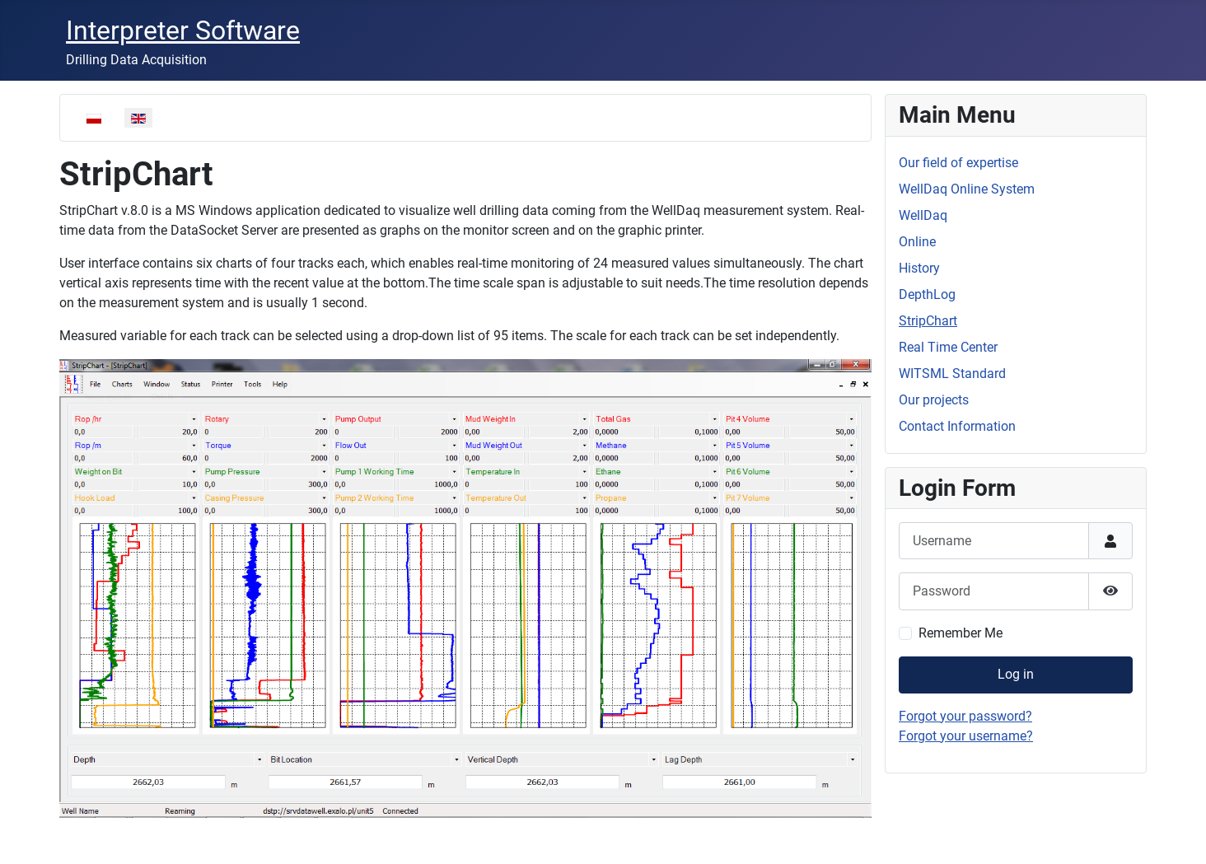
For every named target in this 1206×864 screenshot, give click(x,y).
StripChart (928, 321)
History (919, 268)
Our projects (934, 400)
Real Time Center (948, 347)
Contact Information (957, 426)
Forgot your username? (966, 736)
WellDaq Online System (967, 189)
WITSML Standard (952, 373)
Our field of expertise (958, 162)
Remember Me (961, 633)
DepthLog (927, 294)
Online (917, 242)
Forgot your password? (965, 716)
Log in (1016, 674)
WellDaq (923, 215)
